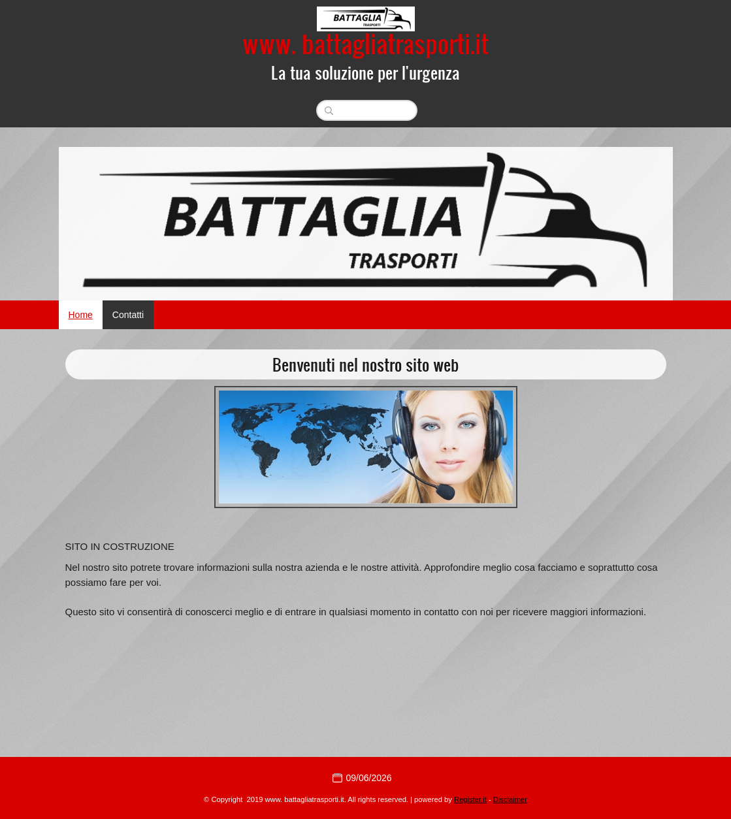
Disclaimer (510, 799)
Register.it (470, 799)
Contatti (128, 315)
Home (81, 315)
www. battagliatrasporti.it (365, 43)
